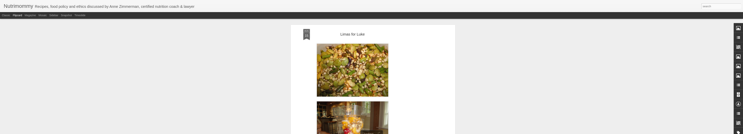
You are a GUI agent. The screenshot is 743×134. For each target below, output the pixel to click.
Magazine (30, 15)
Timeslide (79, 15)
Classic (6, 15)
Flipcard (17, 15)
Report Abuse (394, 132)
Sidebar (53, 15)
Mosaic (42, 15)
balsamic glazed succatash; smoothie (357, 99)
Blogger (383, 132)
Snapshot (66, 15)
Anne (369, 95)
